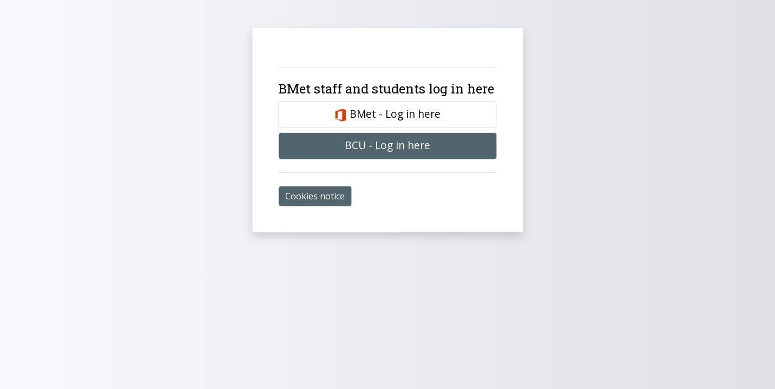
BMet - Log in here (387, 114)
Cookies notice (315, 196)
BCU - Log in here (387, 145)
